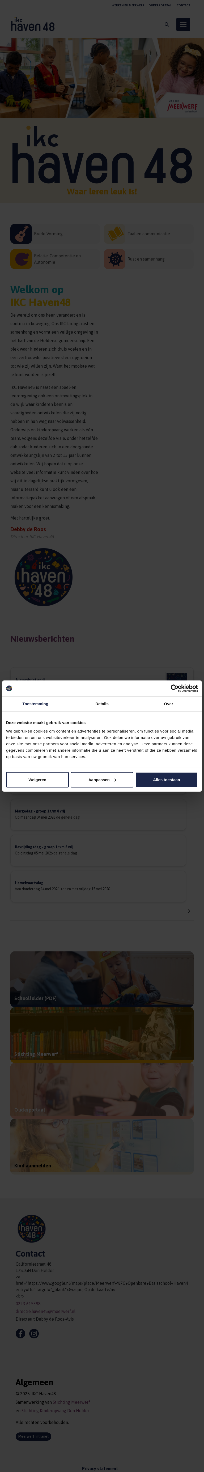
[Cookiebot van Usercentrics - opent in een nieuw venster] (174, 688)
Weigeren (37, 779)
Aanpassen (102, 779)
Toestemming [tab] (36, 703)
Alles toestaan (166, 779)
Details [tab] (102, 703)
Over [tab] (168, 703)
